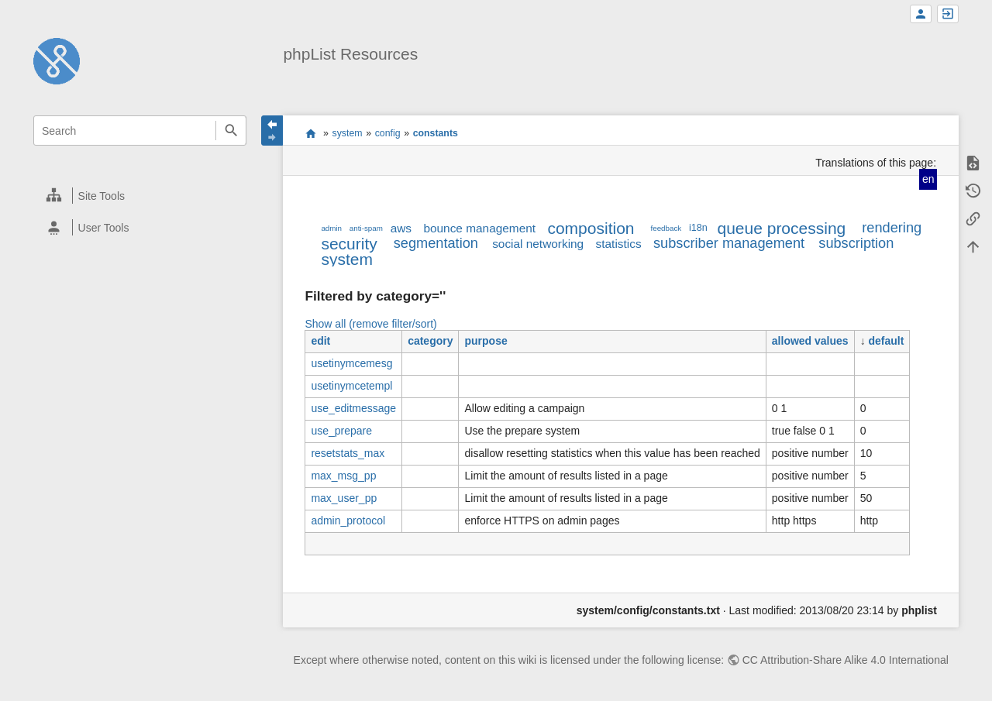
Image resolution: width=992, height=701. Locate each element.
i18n (698, 227)
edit (320, 341)
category (430, 341)
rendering (891, 227)
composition (590, 228)
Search (230, 130)
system (347, 133)
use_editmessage (353, 408)
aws (401, 228)
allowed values (810, 341)
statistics (619, 243)
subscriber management (728, 243)
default (886, 341)
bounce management (479, 228)
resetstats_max (347, 453)
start (310, 133)
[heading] (140, 195)
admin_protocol (348, 520)
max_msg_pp (343, 475)
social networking (538, 243)
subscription (856, 243)
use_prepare (341, 430)
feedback (666, 228)
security (349, 244)
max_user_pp (344, 498)
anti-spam (366, 228)
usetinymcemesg (351, 363)
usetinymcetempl (351, 386)
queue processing (781, 228)
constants (435, 133)
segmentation (436, 243)
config (388, 133)
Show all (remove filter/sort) (370, 324)
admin (331, 228)
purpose (485, 341)
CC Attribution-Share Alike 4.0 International (845, 660)
